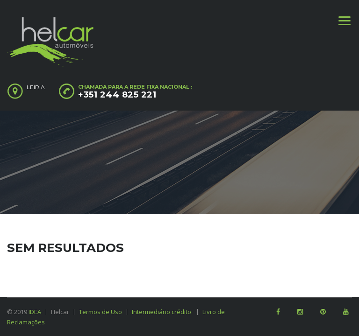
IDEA (35, 312)
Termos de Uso (100, 312)
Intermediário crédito (165, 312)
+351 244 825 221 (117, 95)
